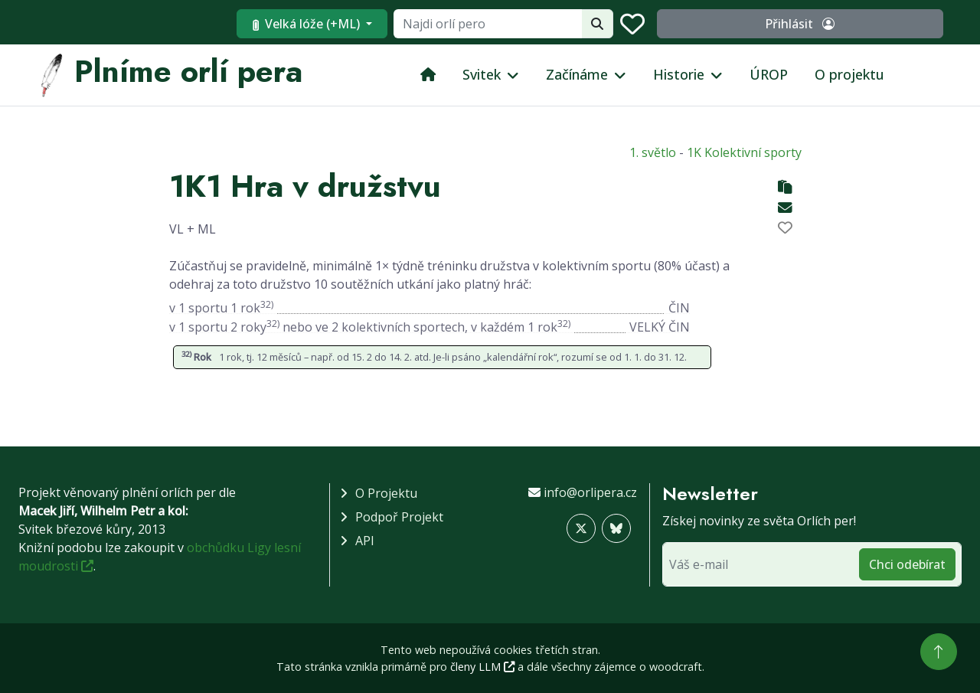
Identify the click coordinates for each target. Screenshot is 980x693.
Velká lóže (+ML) (442, 23)
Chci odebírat (907, 564)
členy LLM (482, 666)
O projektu (849, 74)
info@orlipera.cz (590, 492)
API (364, 540)
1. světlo (652, 152)
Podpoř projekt (399, 516)
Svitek (481, 74)
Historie (678, 74)
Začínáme (577, 74)
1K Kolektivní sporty (744, 152)
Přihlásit (868, 23)
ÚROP (769, 74)
